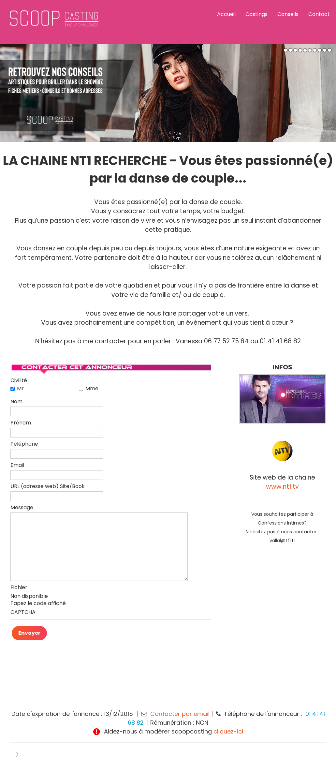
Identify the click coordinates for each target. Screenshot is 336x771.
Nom (16, 401)
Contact (319, 14)
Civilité (18, 380)
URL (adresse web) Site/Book (47, 486)
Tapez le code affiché (38, 603)
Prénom (20, 423)
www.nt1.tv (282, 486)
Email (17, 465)
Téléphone (24, 444)
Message (21, 507)
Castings (256, 14)
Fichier (18, 587)
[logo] (72, 21)
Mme (88, 388)
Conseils (288, 14)
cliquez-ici (228, 731)
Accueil (226, 14)
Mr (17, 388)
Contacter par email (180, 714)
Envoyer (29, 633)
